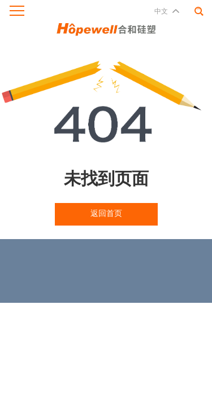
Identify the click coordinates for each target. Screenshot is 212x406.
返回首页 (106, 213)
